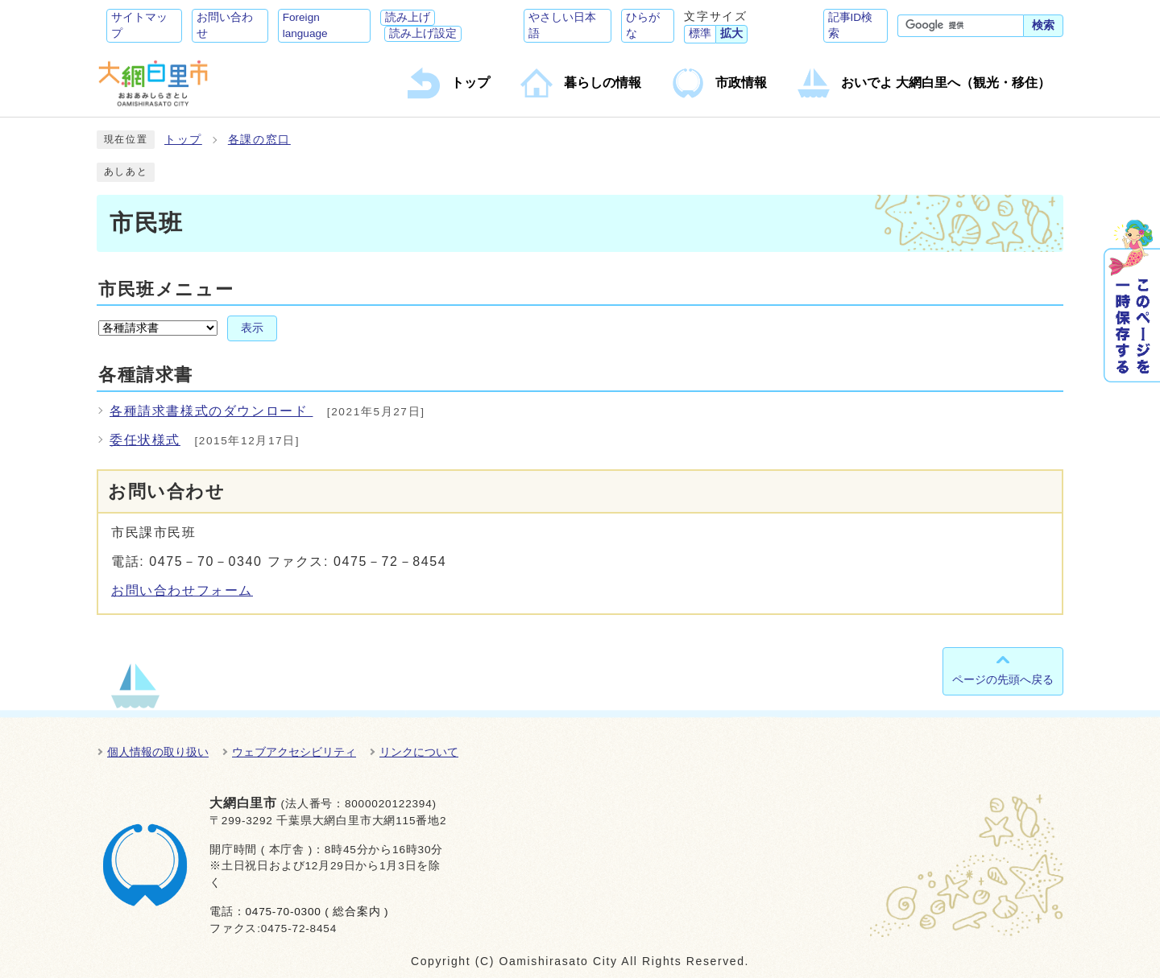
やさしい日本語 (562, 25)
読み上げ (407, 17)
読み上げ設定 (423, 33)
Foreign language (305, 25)
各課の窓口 (259, 140)
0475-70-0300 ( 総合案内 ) (316, 912)
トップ (183, 140)
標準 (700, 33)
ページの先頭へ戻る (1003, 679)
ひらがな (643, 25)
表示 (252, 328)
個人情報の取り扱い (158, 751)
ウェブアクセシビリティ (294, 751)
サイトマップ (139, 25)
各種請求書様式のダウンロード (211, 411)
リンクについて (418, 751)
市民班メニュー (166, 289)
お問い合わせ (225, 25)
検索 (1043, 25)
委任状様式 (145, 440)
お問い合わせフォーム (182, 590)
